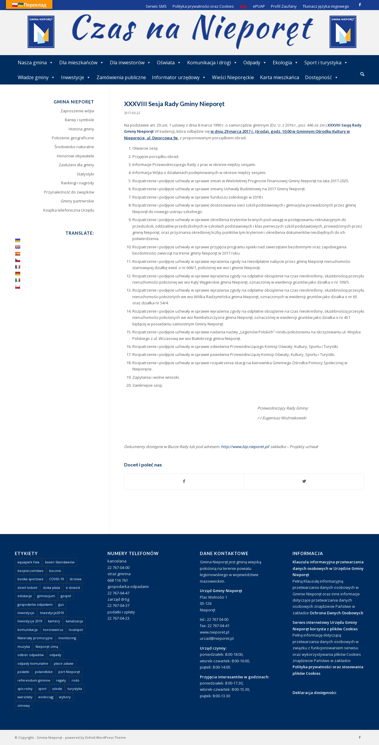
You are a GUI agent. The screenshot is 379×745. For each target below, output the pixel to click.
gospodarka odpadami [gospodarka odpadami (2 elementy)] (35, 604)
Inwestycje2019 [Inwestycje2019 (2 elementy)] (52, 612)
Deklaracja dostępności (314, 692)
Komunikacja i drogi (212, 62)
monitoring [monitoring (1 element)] (67, 638)
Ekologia (285, 62)
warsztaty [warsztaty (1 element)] (25, 697)
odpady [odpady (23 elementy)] (55, 655)
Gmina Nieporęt (49, 737)
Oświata (169, 62)
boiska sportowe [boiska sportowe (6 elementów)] (30, 579)
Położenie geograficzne (73, 137)
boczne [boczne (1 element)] (55, 570)
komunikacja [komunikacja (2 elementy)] (27, 629)
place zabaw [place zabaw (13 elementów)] (63, 663)
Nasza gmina (35, 62)
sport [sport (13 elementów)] (42, 688)
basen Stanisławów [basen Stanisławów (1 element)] (60, 562)
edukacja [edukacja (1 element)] (24, 596)
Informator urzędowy (179, 77)
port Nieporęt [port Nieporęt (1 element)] (69, 671)
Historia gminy (81, 129)
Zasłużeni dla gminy (76, 164)
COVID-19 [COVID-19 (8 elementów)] (56, 579)
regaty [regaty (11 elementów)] (61, 680)
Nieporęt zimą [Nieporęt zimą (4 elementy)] (47, 646)
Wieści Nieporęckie (233, 77)
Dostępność (321, 77)
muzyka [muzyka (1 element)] (23, 646)
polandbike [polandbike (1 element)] (44, 671)
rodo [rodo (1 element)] (75, 680)
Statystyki (85, 174)
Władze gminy (36, 77)
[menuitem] (362, 74)
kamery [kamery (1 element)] (54, 621)
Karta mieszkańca (279, 77)
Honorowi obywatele (75, 156)
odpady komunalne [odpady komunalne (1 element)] (32, 663)
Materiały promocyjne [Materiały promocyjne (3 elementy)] (35, 638)
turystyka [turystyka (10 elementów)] (75, 688)
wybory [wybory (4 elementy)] (65, 697)
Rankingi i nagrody (77, 183)
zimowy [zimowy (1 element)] (23, 705)
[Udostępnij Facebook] (184, 481)
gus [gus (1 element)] (61, 604)
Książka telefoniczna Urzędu (68, 210)
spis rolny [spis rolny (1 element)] (25, 688)
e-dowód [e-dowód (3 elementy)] (73, 587)
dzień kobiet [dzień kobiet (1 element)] (27, 587)
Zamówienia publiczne (121, 77)
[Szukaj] (362, 74)
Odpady (255, 62)
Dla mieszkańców (81, 62)
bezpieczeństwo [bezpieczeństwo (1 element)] (30, 570)
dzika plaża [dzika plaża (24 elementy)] (51, 587)
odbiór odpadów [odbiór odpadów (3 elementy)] (30, 655)
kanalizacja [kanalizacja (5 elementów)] (74, 621)
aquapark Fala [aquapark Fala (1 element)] (28, 562)
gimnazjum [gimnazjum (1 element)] (46, 596)
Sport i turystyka (326, 62)
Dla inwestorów (130, 62)
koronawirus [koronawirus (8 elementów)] (53, 629)
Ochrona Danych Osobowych (336, 612)
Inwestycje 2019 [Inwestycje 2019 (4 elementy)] (29, 621)
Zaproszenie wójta (77, 110)
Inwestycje (76, 77)
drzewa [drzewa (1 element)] (75, 579)
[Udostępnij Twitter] (304, 481)
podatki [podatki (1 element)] (23, 671)
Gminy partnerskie (77, 201)
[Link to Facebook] (359, 4)
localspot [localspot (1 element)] (76, 629)
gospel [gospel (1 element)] (66, 596)
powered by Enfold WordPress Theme (95, 737)
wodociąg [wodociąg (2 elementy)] (45, 697)
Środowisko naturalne (74, 146)
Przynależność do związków (69, 192)
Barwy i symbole (79, 119)
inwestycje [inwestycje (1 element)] (25, 612)
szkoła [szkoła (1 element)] (57, 688)
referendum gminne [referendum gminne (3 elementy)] (33, 680)
